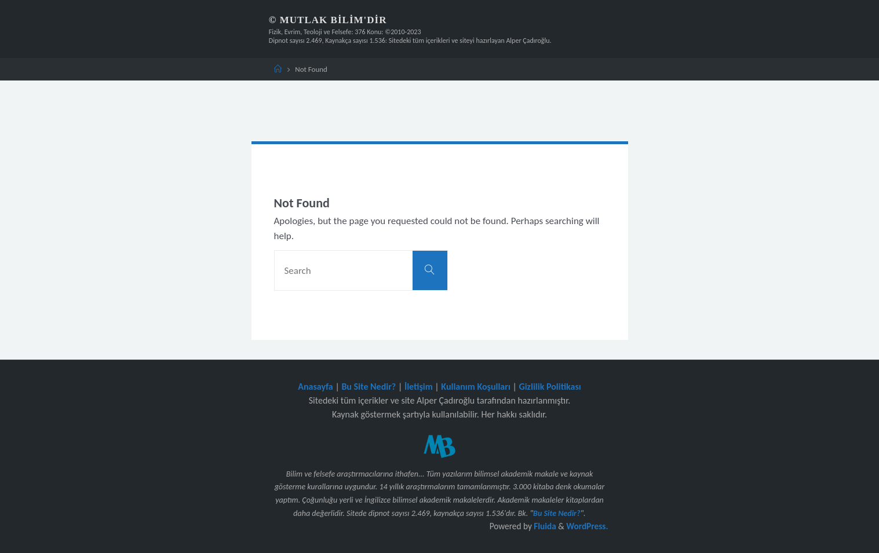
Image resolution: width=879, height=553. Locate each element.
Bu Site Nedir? (368, 386)
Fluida (544, 526)
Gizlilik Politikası (550, 386)
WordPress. (587, 526)
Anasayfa (315, 386)
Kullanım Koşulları (475, 386)
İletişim (418, 386)
